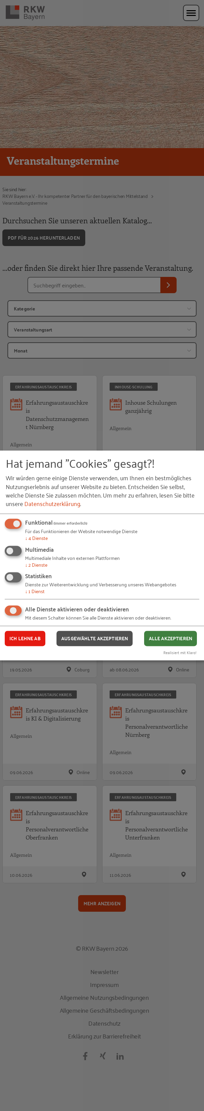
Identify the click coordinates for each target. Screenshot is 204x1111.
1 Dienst (35, 591)
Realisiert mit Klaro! (180, 652)
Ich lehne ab (25, 638)
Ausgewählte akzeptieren (94, 638)
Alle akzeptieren (170, 638)
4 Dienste (36, 537)
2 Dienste (36, 564)
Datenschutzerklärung (52, 503)
